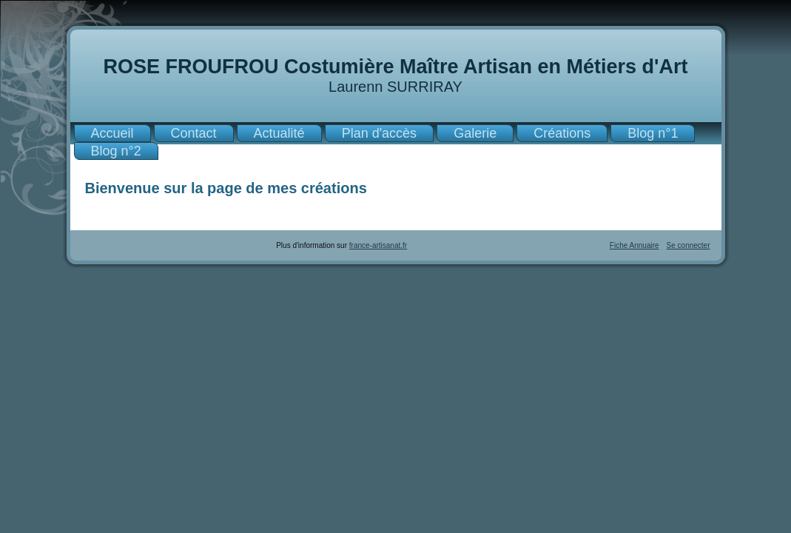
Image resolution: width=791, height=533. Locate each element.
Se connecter (688, 245)
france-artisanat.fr (378, 245)
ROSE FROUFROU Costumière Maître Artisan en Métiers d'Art (395, 67)
